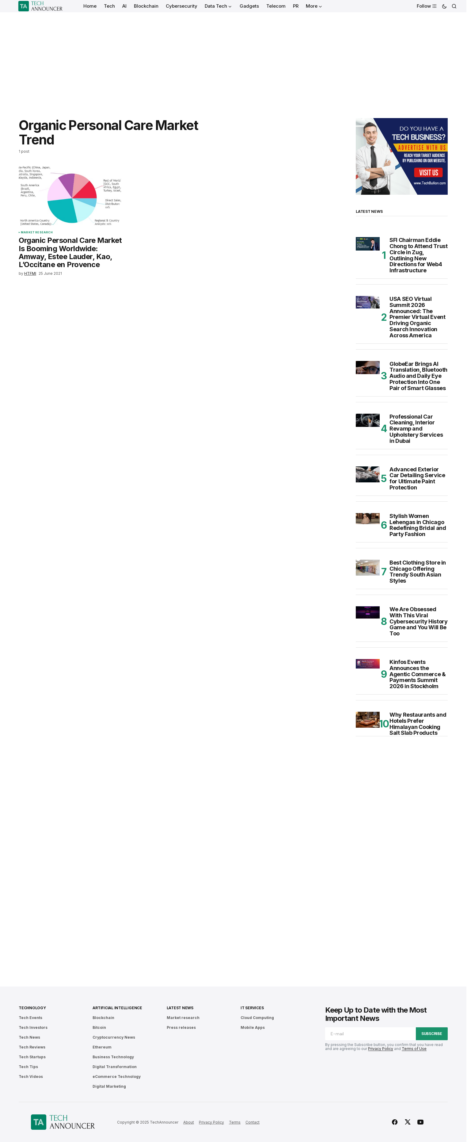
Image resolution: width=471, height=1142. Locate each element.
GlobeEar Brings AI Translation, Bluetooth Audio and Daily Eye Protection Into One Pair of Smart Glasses (418, 376)
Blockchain (103, 1017)
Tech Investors (33, 1027)
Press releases (181, 1027)
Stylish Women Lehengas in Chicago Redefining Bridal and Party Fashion (417, 525)
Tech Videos (31, 1076)
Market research (37, 232)
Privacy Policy (380, 1048)
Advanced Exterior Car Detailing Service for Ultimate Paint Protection (417, 478)
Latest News (180, 1008)
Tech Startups (32, 1057)
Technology (32, 1008)
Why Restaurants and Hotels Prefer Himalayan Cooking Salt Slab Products (417, 724)
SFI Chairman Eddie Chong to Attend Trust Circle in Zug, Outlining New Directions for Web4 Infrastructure (418, 255)
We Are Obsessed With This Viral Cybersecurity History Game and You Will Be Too (418, 621)
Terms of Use (414, 1048)
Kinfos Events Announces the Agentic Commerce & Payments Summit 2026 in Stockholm (417, 674)
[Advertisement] (233, 58)
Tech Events (30, 1017)
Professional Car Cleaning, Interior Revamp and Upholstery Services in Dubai (416, 429)
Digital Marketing (109, 1086)
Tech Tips (28, 1066)
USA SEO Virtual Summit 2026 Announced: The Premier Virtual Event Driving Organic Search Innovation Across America (417, 317)
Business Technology (113, 1057)
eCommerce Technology (117, 1076)
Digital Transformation (115, 1066)
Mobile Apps (253, 1027)
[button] (444, 6)
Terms (235, 1122)
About (188, 1122)
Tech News (29, 1037)
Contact (252, 1122)
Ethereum (102, 1047)
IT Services (252, 1008)
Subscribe (431, 1033)
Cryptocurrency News (114, 1037)
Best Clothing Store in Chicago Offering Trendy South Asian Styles (417, 572)
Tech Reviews (32, 1047)
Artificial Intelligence (117, 1008)
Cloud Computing (257, 1017)
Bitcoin (99, 1027)
